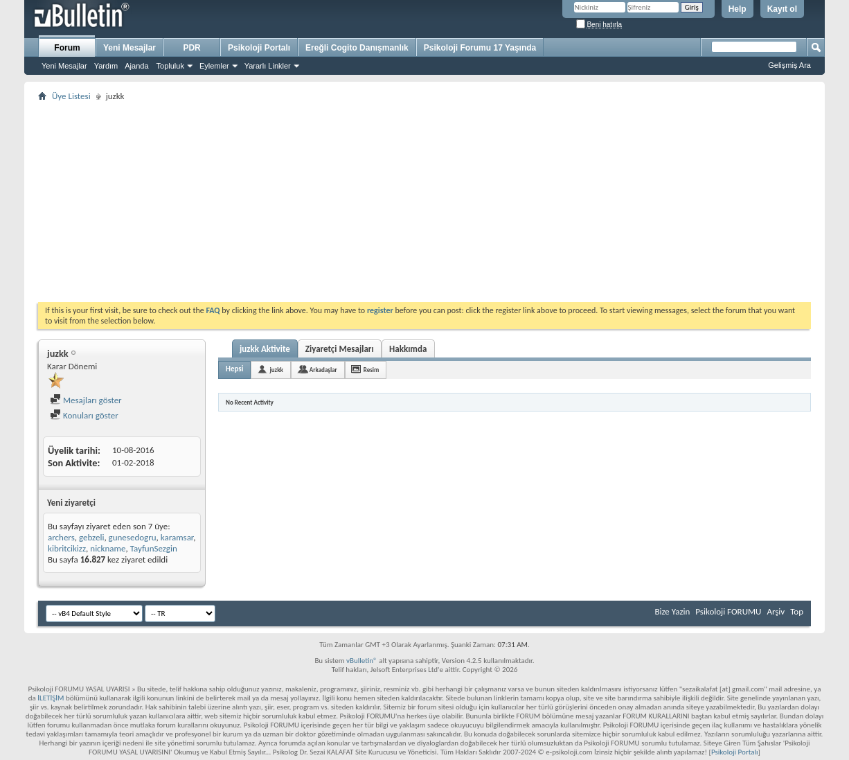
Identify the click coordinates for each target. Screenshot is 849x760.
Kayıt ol (782, 9)
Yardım (106, 66)
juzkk (276, 369)
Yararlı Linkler (267, 66)
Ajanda (136, 66)
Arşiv (776, 611)
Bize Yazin (672, 611)
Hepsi (234, 368)
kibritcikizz (67, 548)
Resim (371, 369)
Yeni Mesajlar (64, 66)
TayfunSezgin (153, 548)
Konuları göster (84, 415)
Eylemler (214, 66)
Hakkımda (408, 349)
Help (738, 9)
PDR (191, 48)
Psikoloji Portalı (259, 48)
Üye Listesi (71, 96)
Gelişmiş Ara (789, 65)
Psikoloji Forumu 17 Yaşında (480, 48)
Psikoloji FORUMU (728, 611)
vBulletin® (361, 660)
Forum (67, 48)
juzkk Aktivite (265, 349)
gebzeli (91, 537)
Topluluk (170, 66)
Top (796, 611)
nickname (107, 548)
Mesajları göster (86, 400)
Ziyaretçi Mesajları (339, 349)
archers (61, 537)
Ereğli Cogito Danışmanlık (357, 48)
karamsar (177, 537)
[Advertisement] (424, 202)
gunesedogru (133, 537)
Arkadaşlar (323, 369)
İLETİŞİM (50, 697)
